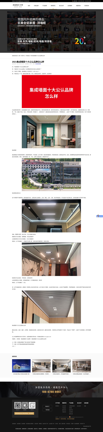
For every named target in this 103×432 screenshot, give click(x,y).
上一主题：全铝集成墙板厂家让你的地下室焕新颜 (23, 342)
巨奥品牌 (36, 7)
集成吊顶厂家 (45, 423)
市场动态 (28, 55)
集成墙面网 (76, 423)
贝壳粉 (56, 423)
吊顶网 (72, 423)
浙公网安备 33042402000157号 (76, 417)
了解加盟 (47, 409)
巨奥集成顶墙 (38, 63)
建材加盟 (63, 423)
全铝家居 (71, 411)
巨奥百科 (86, 7)
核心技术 (61, 7)
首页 (29, 7)
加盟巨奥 (78, 7)
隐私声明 (89, 426)
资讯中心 (23, 55)
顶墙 (60, 423)
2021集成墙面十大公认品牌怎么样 (38, 55)
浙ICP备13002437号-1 (63, 417)
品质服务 (70, 7)
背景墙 (70, 407)
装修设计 (47, 406)
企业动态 (64, 405)
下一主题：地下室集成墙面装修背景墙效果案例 (23, 344)
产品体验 (71, 403)
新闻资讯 (53, 5)
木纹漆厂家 (82, 423)
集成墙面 (19, 423)
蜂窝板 (40, 423)
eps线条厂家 (51, 423)
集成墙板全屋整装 (30, 423)
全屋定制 (36, 423)
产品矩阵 (44, 7)
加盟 (85, 405)
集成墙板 (23, 423)
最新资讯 (64, 403)
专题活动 (64, 411)
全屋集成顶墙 (72, 405)
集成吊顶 (71, 409)
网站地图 (85, 426)
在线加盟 (86, 403)
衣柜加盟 (68, 423)
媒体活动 (64, 409)
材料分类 (71, 413)
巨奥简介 (57, 405)
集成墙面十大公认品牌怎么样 (21, 66)
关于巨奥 (57, 403)
